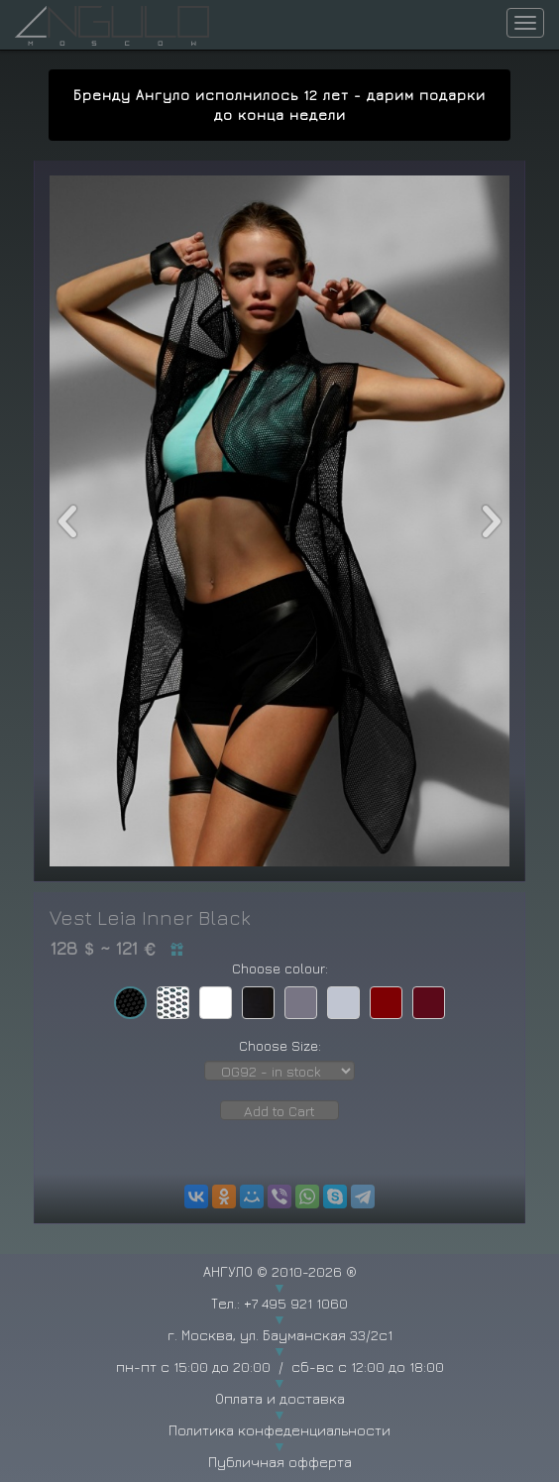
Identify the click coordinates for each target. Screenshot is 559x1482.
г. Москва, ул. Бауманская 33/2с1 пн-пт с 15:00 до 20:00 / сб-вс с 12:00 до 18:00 (279, 1350)
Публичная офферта (280, 1461)
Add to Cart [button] (279, 1110)
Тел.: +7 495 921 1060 (279, 1303)
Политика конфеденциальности (279, 1430)
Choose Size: (280, 1045)
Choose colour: (280, 968)
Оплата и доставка (280, 1398)
